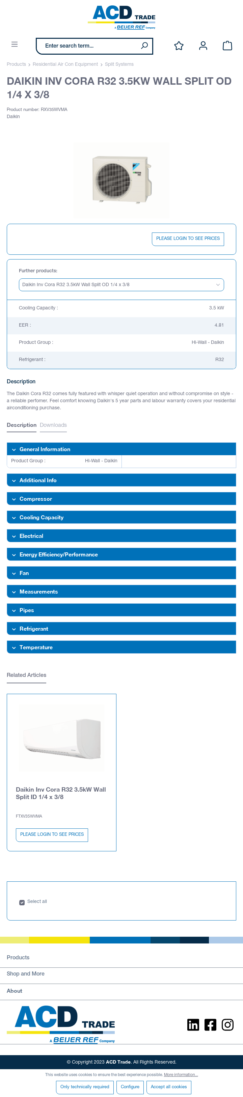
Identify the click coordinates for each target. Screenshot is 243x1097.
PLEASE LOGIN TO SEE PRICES (188, 239)
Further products (37, 271)
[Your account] (203, 46)
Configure (130, 1087)
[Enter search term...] (86, 46)
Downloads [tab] (53, 426)
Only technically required (84, 1087)
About (14, 990)
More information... (181, 1075)
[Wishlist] (179, 46)
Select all (37, 901)
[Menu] (14, 45)
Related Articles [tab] (26, 676)
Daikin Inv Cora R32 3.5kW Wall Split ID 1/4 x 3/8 (61, 792)
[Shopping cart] (227, 46)
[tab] (21, 425)
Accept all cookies (169, 1087)
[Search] (144, 46)
